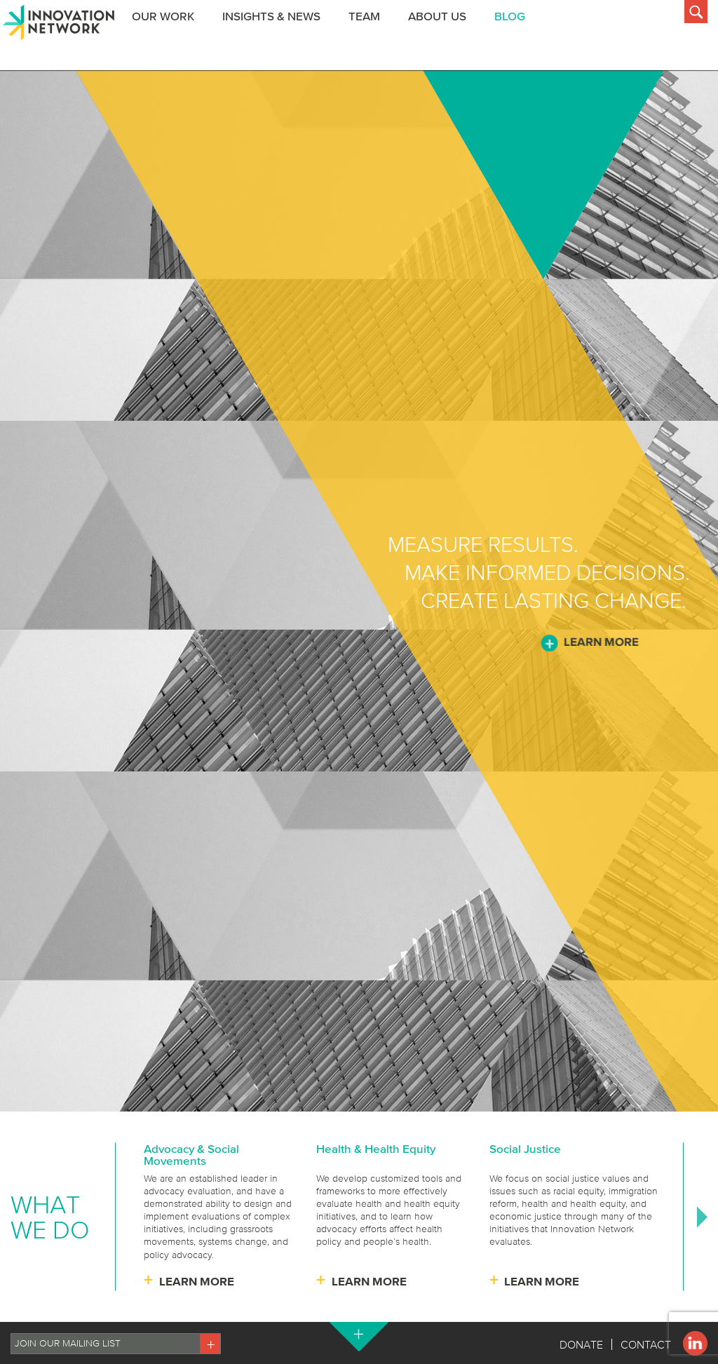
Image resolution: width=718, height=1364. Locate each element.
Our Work (171, 37)
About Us (445, 37)
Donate (581, 1344)
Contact (646, 1344)
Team (372, 37)
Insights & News (280, 37)
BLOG (518, 37)
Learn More (601, 642)
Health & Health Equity (375, 1148)
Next (702, 1216)
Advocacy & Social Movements (191, 1154)
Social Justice (525, 1148)
